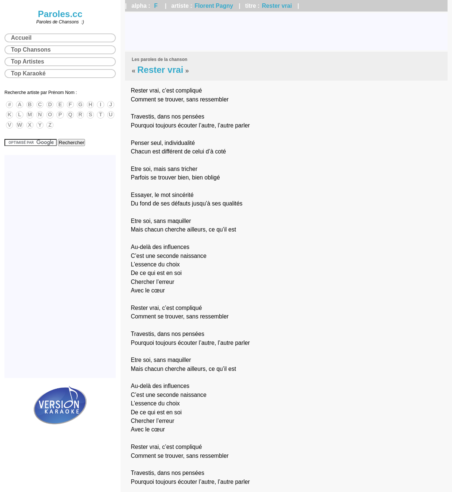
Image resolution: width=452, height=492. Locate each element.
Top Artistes (27, 61)
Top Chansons (31, 49)
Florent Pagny (213, 6)
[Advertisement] (286, 31)
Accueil (21, 38)
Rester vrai (277, 6)
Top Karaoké (28, 73)
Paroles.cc (60, 14)
